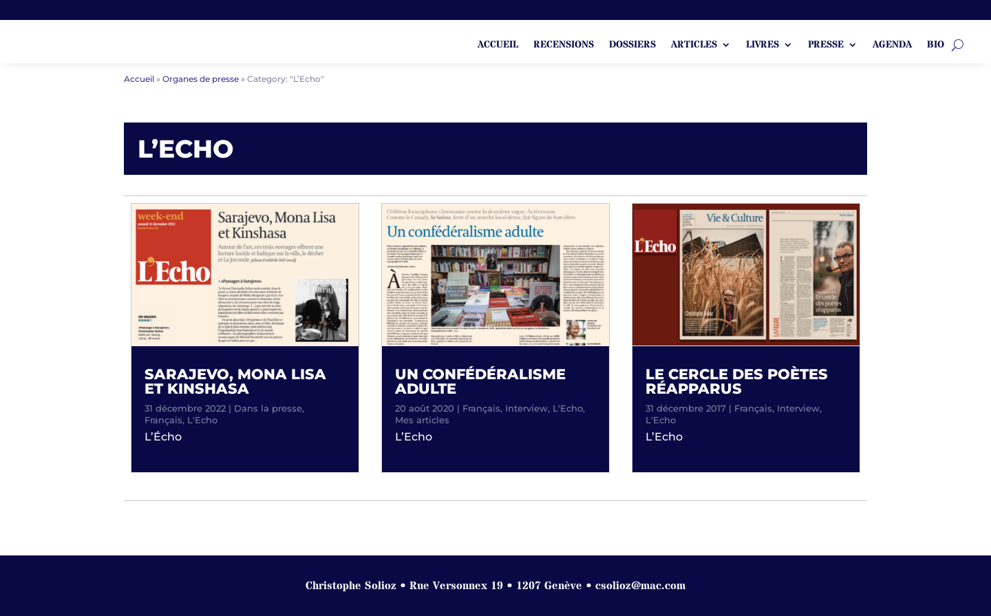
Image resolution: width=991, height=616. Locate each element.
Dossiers (632, 45)
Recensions (563, 45)
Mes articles (422, 419)
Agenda (892, 45)
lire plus (175, 451)
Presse (826, 45)
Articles (694, 45)
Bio (935, 45)
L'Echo (202, 419)
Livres (762, 45)
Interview (526, 408)
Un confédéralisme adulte (480, 381)
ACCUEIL (498, 45)
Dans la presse (268, 408)
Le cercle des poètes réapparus (737, 381)
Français (163, 419)
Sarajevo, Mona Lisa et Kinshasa (235, 381)
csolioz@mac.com (640, 585)
